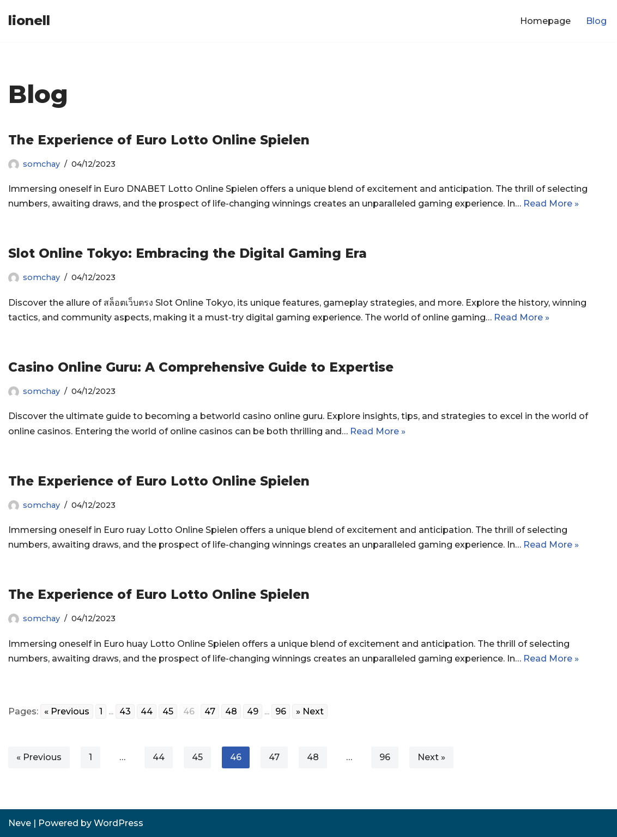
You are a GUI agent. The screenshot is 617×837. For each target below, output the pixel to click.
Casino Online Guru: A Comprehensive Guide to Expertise (201, 367)
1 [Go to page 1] (100, 711)
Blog (596, 21)
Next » (431, 757)
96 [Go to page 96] (280, 711)
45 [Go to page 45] (167, 711)
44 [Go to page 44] (147, 711)
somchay (41, 164)
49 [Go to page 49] (252, 711)
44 (159, 757)
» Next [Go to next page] (310, 711)
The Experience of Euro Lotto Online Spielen (159, 140)
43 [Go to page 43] (125, 711)
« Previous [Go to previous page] (66, 711)
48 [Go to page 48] (231, 711)
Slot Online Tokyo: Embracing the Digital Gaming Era (187, 253)
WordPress (118, 823)
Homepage (545, 21)
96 (384, 757)
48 (313, 757)
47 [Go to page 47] (209, 711)
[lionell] (29, 21)
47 (274, 757)
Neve (19, 823)
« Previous (39, 757)
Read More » (551, 203)
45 (197, 757)
